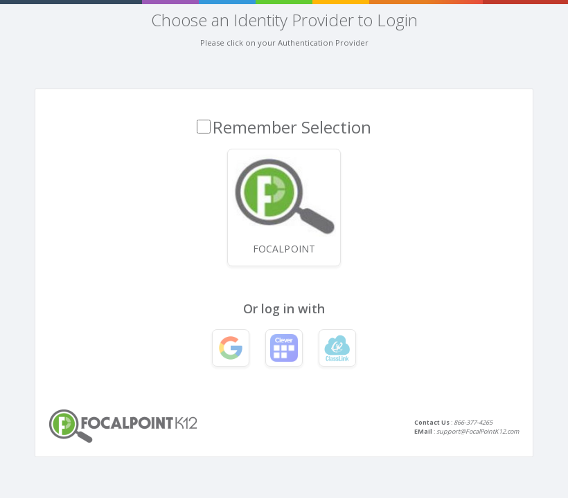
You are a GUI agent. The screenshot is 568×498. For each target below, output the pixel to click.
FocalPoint (284, 204)
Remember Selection (292, 127)
